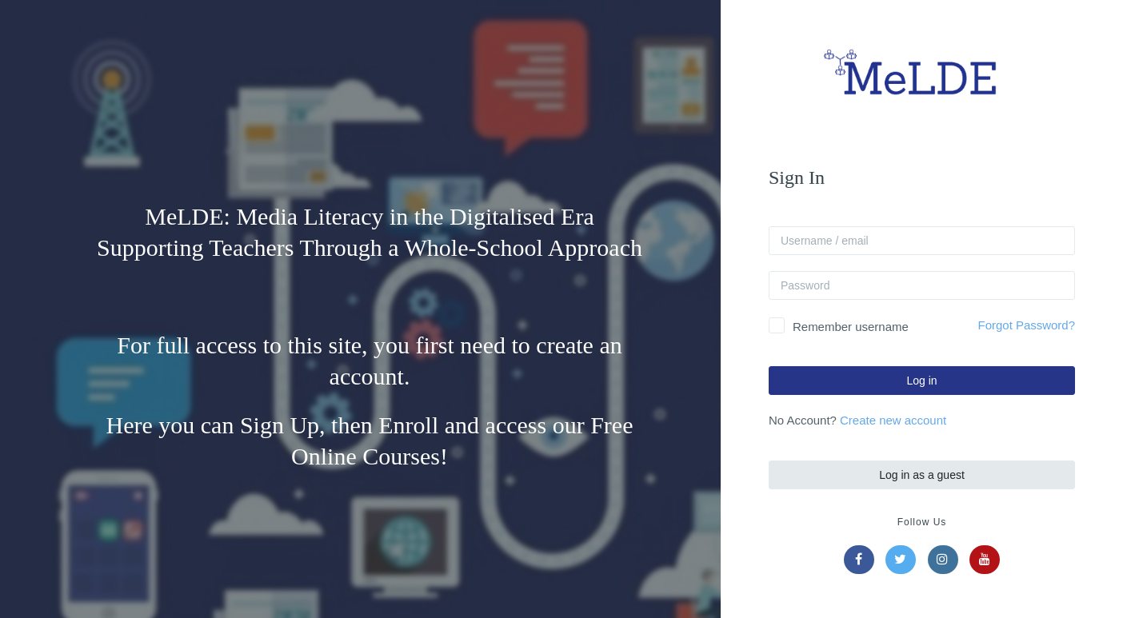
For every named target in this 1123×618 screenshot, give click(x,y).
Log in (924, 380)
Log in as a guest (923, 474)
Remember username (852, 326)
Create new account (894, 420)
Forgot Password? (1028, 325)
